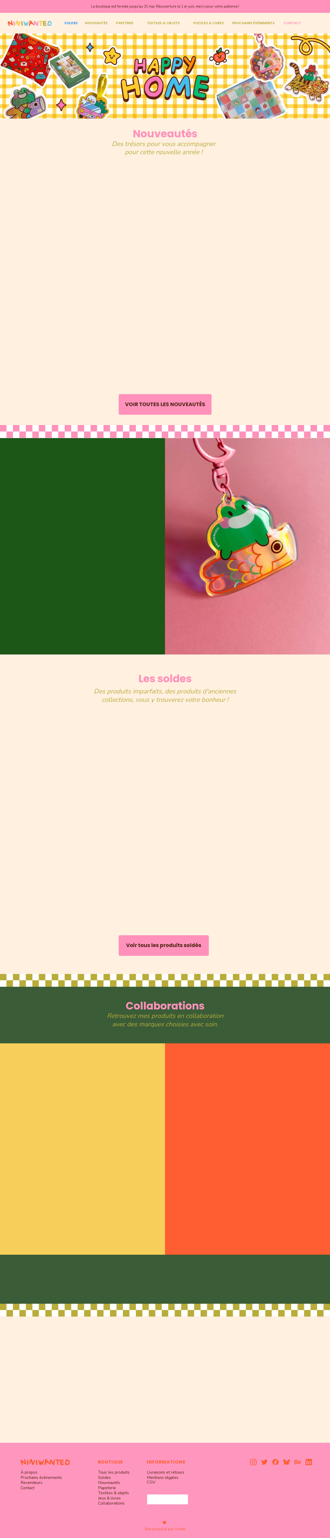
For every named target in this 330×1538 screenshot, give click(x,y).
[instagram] (253, 1462)
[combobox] (167, 1499)
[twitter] (264, 1462)
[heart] (164, 1522)
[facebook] (275, 1462)
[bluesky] (286, 1462)
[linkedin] (309, 1462)
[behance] (297, 1462)
